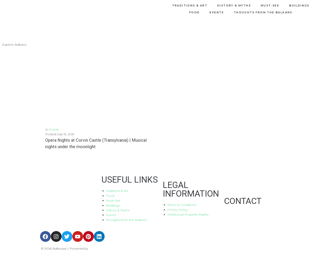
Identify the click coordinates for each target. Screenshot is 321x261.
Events (54, 129)
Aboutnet (97, 248)
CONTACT (243, 201)
